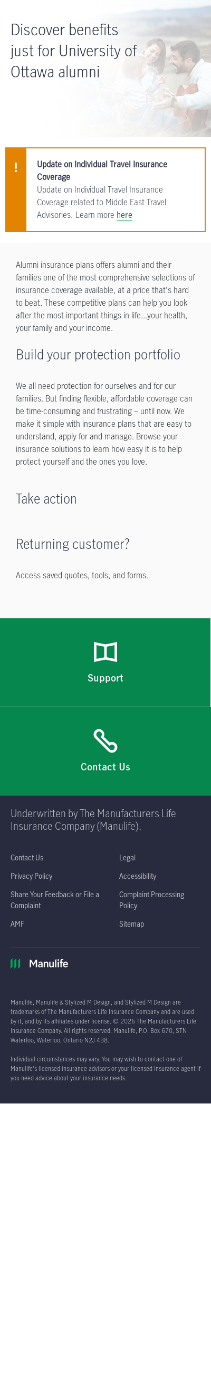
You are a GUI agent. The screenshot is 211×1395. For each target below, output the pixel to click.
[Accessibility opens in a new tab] (137, 876)
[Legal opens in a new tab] (127, 857)
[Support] (105, 662)
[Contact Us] (105, 751)
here (124, 214)
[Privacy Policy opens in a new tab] (31, 876)
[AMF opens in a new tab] (17, 924)
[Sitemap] (131, 924)
